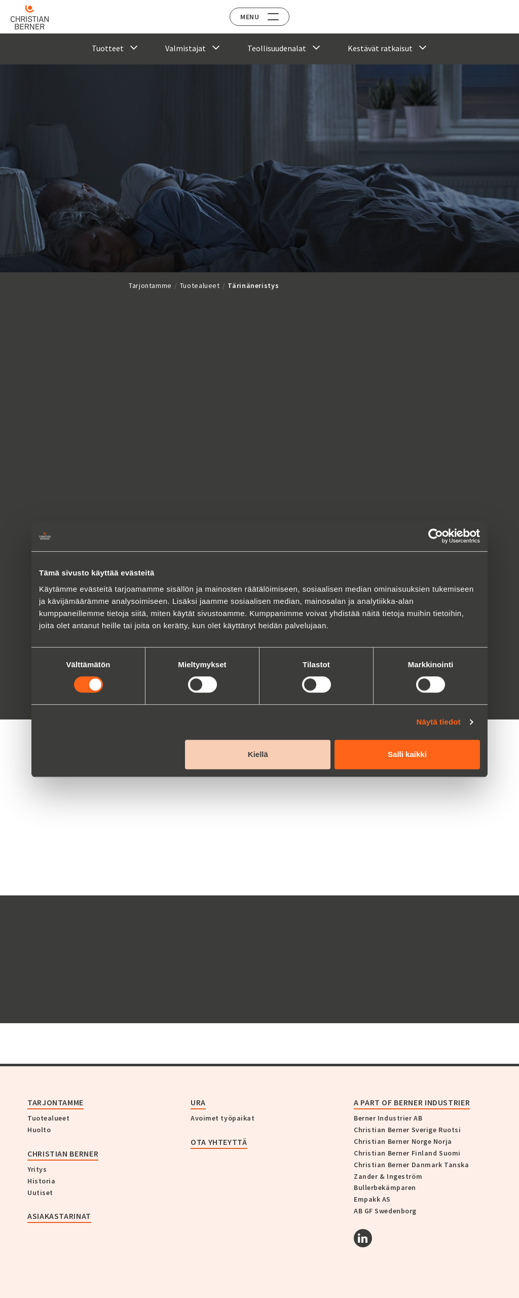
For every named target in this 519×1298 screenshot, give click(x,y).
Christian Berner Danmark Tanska (411, 1164)
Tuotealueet (200, 285)
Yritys (37, 1169)
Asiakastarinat (59, 1216)
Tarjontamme (150, 285)
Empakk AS (372, 1199)
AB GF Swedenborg (385, 1210)
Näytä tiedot (439, 721)
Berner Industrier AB (388, 1118)
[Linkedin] (363, 1238)
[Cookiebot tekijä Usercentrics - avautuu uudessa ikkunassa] (435, 536)
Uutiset (40, 1192)
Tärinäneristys (253, 285)
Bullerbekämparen (385, 1187)
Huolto (39, 1129)
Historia (41, 1180)
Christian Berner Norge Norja (403, 1141)
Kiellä (258, 754)
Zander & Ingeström (388, 1176)
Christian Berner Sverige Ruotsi (407, 1129)
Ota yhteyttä (219, 1142)
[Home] (37, 17)
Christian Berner (62, 1153)
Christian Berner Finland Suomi (407, 1153)
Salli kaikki (407, 754)
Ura (198, 1102)
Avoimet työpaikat (223, 1118)
